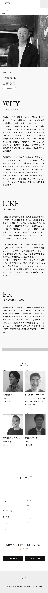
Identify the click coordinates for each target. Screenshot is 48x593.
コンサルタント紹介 (29, 503)
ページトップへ (22, 478)
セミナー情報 (28, 522)
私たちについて (28, 500)
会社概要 (27, 505)
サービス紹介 (28, 509)
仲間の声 (27, 515)
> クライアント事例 (5, 10)
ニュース (27, 528)
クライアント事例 (29, 518)
